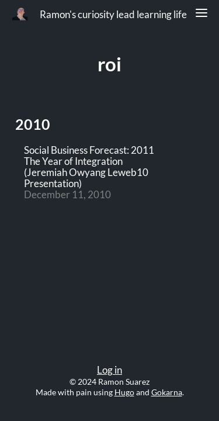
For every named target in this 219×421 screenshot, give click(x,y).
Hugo (124, 392)
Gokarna (166, 392)
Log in (109, 370)
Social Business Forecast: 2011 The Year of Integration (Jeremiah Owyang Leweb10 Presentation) (89, 167)
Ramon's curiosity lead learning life (113, 14)
